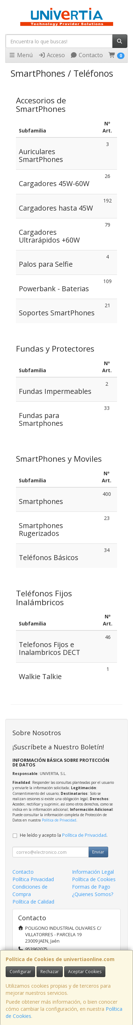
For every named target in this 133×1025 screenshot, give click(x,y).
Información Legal (93, 871)
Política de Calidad (33, 901)
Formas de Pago (91, 886)
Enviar (98, 852)
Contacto (86, 55)
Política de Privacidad (59, 820)
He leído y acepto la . (63, 835)
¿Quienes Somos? (92, 894)
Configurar (20, 972)
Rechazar (49, 972)
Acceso (51, 55)
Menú (21, 55)
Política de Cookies (94, 879)
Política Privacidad (33, 879)
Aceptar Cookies (84, 972)
